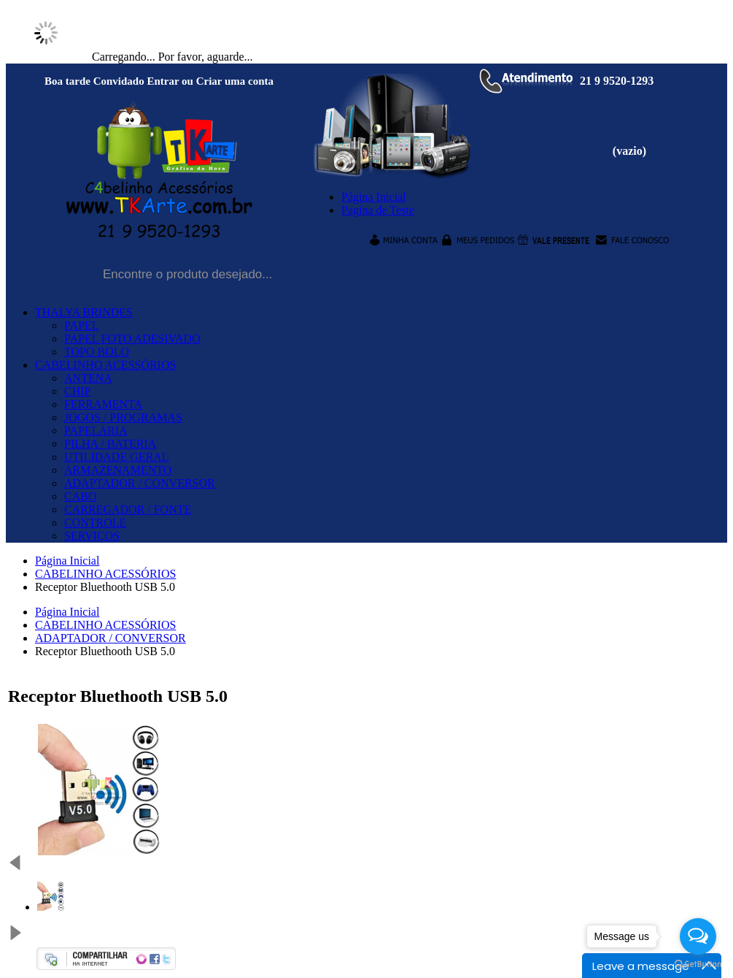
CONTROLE (95, 522)
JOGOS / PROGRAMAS (123, 417)
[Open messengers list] (698, 936)
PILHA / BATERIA (110, 444)
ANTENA (88, 378)
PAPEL (81, 325)
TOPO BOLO (96, 351)
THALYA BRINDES (84, 312)
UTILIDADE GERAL (116, 457)
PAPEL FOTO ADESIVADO (132, 338)
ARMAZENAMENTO (117, 470)
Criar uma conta (235, 81)
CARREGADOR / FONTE (127, 509)
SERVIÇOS (92, 536)
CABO (80, 496)
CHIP (77, 391)
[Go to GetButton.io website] (698, 964)
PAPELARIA (96, 430)
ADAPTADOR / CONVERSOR (139, 483)
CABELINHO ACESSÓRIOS (105, 365)
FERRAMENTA (103, 404)
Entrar (163, 81)
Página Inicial (67, 560)
